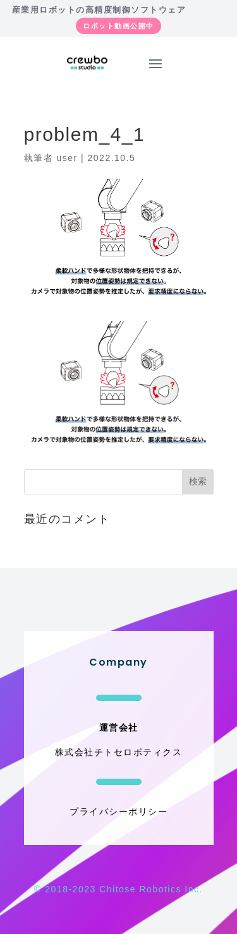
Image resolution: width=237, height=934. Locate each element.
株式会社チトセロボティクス (119, 752)
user (66, 158)
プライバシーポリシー (118, 811)
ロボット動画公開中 (118, 26)
